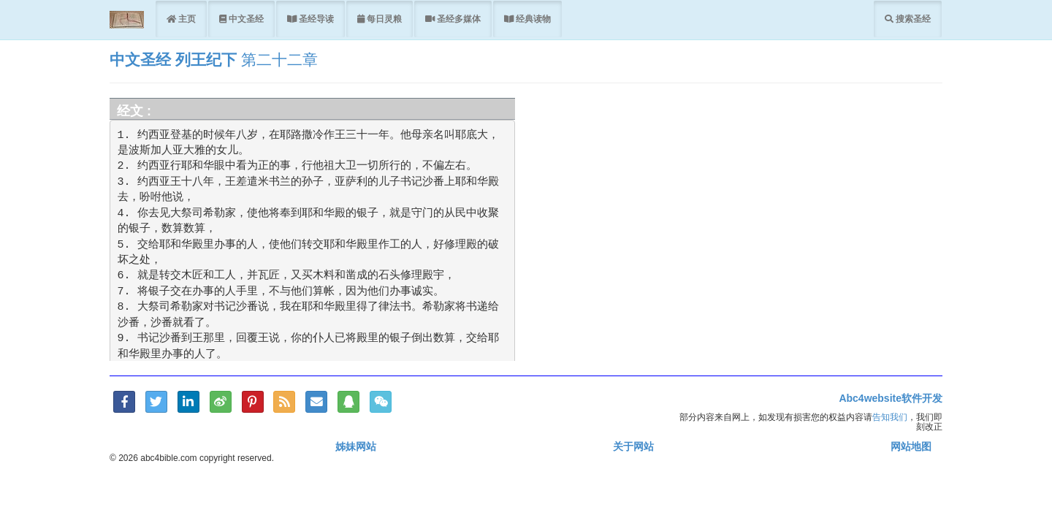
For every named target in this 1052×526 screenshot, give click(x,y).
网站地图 (911, 446)
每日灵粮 (383, 19)
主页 (186, 19)
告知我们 (889, 417)
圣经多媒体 (458, 19)
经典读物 (532, 19)
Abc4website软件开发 (890, 398)
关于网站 (633, 446)
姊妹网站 (355, 446)
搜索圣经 (912, 19)
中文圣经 (245, 19)
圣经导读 (315, 19)
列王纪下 (208, 59)
